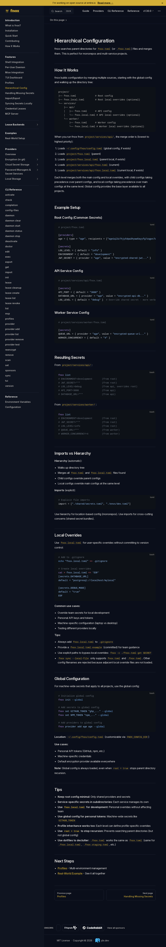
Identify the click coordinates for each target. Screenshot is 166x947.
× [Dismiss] (162, 3)
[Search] (61, 11)
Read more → (105, 2)
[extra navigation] (159, 11)
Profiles (62, 868)
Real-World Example (70, 873)
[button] (22, 20)
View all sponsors (116, 928)
